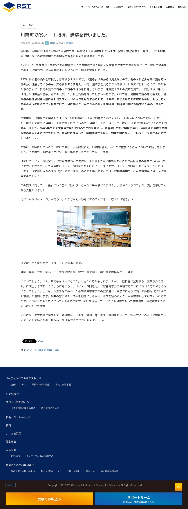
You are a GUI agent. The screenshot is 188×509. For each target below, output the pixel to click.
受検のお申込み (49, 498)
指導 (56, 350)
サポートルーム (138, 499)
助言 (49, 350)
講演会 (69, 42)
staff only (11, 485)
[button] (94, 378)
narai (50, 42)
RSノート (31, 350)
